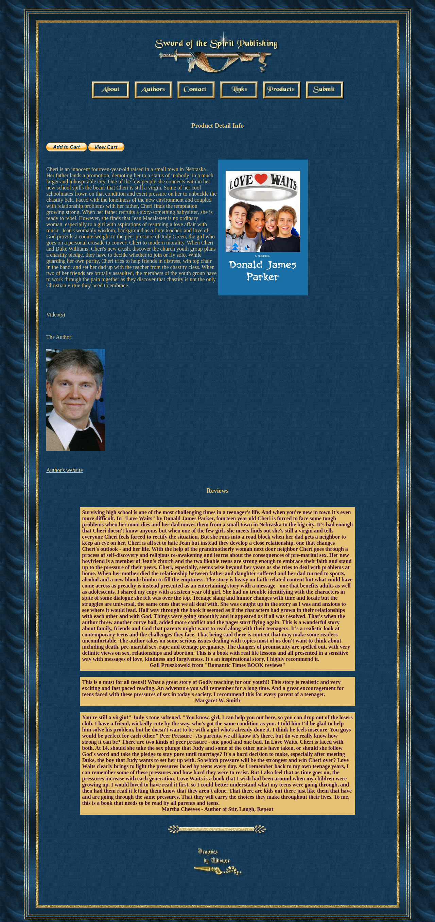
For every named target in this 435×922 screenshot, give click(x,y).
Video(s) (55, 315)
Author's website (64, 470)
